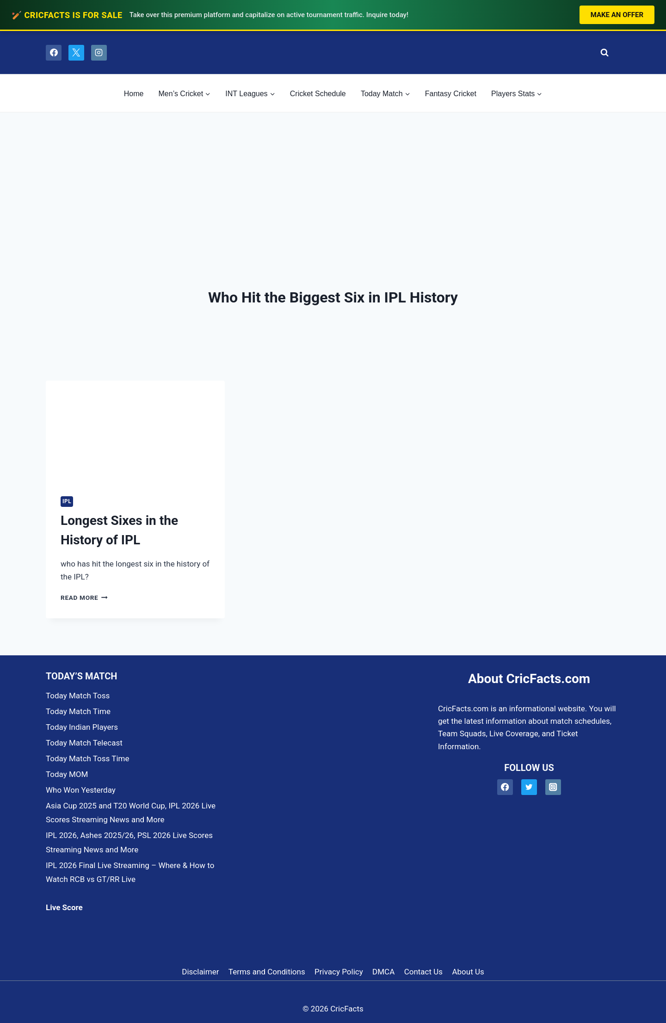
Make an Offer (617, 15)
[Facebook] (54, 53)
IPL (66, 501)
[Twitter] (529, 787)
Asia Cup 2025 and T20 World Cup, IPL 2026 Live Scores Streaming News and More (131, 813)
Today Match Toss (78, 695)
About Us (468, 971)
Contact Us (423, 971)
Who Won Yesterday (81, 790)
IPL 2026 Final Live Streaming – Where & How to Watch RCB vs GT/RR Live (130, 872)
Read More (84, 597)
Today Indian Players (82, 727)
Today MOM (67, 774)
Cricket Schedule (318, 94)
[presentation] (135, 431)
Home (134, 94)
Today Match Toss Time (87, 758)
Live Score (64, 907)
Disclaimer (200, 971)
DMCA (383, 971)
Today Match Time (78, 711)
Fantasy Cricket (450, 94)
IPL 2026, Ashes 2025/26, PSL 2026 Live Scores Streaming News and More (129, 842)
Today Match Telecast (84, 742)
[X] (76, 53)
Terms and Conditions (266, 971)
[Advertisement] (333, 182)
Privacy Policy (338, 971)
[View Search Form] (602, 53)
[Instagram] (99, 53)
